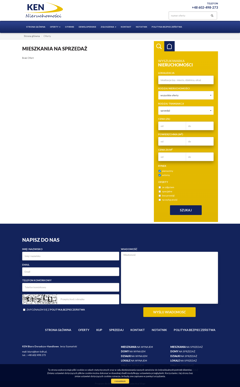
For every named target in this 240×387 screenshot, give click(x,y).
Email (25, 264)
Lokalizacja (166, 72)
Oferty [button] (55, 26)
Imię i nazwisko (32, 249)
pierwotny (166, 170)
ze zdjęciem (166, 187)
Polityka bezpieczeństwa (167, 26)
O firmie (69, 26)
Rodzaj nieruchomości (174, 88)
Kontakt (126, 26)
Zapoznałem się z (54, 309)
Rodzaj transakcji (171, 103)
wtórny (164, 175)
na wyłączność (168, 199)
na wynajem (137, 346)
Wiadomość (129, 249)
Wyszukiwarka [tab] (159, 46)
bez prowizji (166, 195)
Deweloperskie (87, 26)
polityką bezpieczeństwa (67, 309)
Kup (99, 330)
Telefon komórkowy (36, 280)
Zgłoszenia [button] (108, 26)
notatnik (141, 26)
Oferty (83, 330)
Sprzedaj (116, 330)
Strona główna (35, 26)
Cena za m (165, 149)
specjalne (165, 191)
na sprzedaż (186, 346)
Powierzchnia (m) (170, 134)
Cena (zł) (164, 118)
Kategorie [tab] (169, 46)
